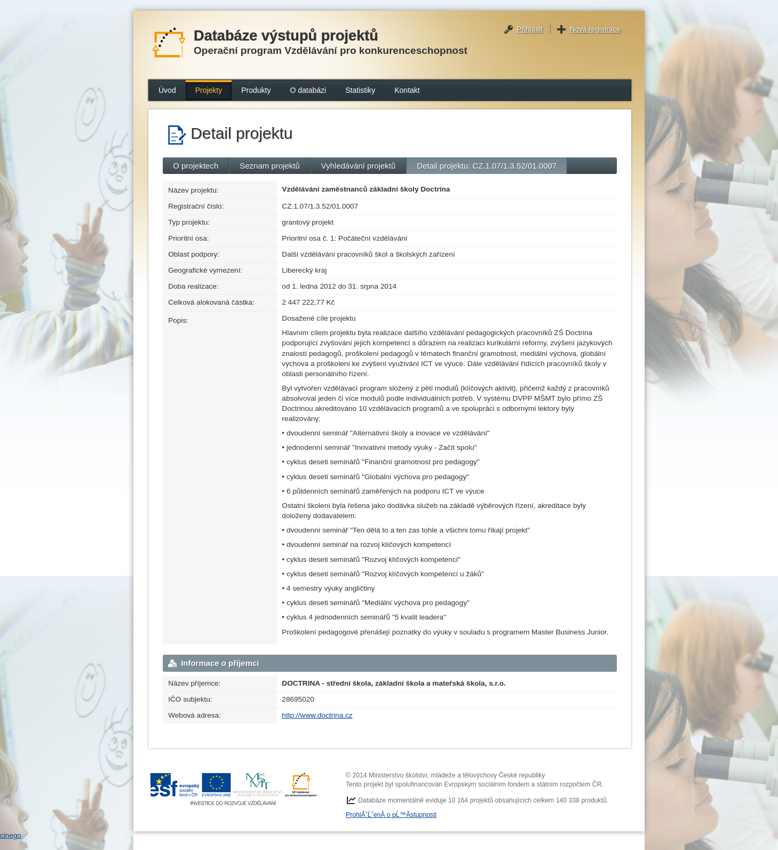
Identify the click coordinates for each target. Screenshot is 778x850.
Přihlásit (530, 29)
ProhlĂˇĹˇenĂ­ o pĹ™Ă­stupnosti (391, 815)
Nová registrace (595, 29)
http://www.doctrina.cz (317, 715)
